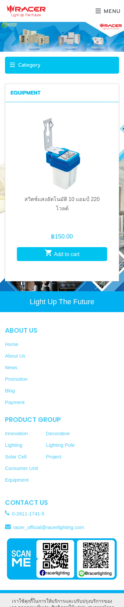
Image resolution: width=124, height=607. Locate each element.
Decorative (58, 433)
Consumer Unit (21, 468)
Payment (14, 402)
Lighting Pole (60, 445)
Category (25, 65)
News (11, 367)
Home (11, 344)
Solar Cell (15, 456)
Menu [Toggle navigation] (108, 11)
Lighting (13, 445)
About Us (15, 356)
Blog (10, 390)
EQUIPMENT (26, 93)
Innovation (16, 433)
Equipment (17, 480)
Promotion (16, 379)
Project (54, 456)
